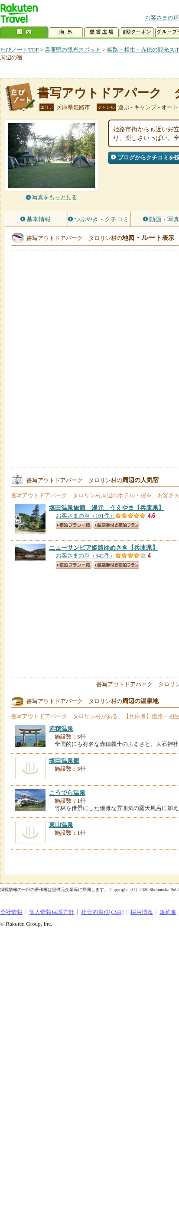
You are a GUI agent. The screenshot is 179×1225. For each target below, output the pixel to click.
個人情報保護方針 (51, 912)
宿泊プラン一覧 (73, 525)
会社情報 (11, 912)
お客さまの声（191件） (85, 515)
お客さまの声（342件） (85, 555)
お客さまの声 (162, 17)
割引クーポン (137, 32)
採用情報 (141, 912)
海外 (66, 32)
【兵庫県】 (106, 507)
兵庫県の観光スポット (73, 49)
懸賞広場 (101, 32)
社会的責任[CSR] (102, 912)
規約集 (167, 912)
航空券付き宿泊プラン (116, 525)
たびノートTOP (19, 49)
